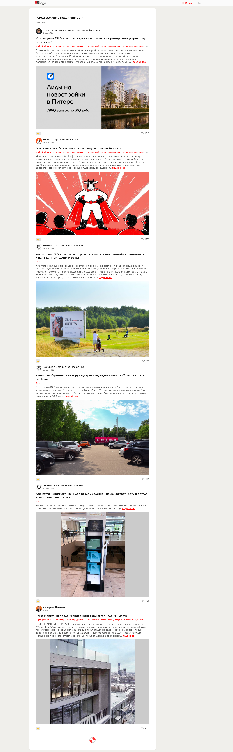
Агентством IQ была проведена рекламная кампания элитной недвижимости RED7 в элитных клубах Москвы (90, 255)
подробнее (139, 61)
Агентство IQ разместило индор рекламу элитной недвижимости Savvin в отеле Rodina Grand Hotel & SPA (91, 495)
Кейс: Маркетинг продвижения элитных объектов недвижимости (81, 616)
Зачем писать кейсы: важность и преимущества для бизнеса (78, 148)
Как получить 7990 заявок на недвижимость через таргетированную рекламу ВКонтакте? (90, 40)
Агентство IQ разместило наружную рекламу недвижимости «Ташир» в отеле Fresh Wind (90, 377)
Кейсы (38, 261)
